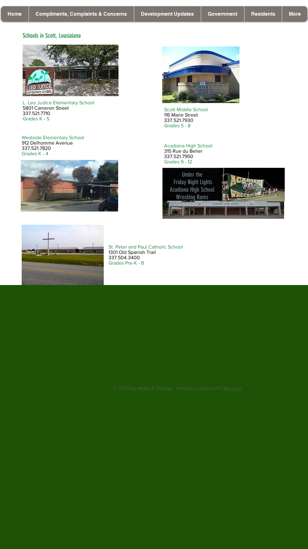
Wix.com (232, 388)
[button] (167, 14)
